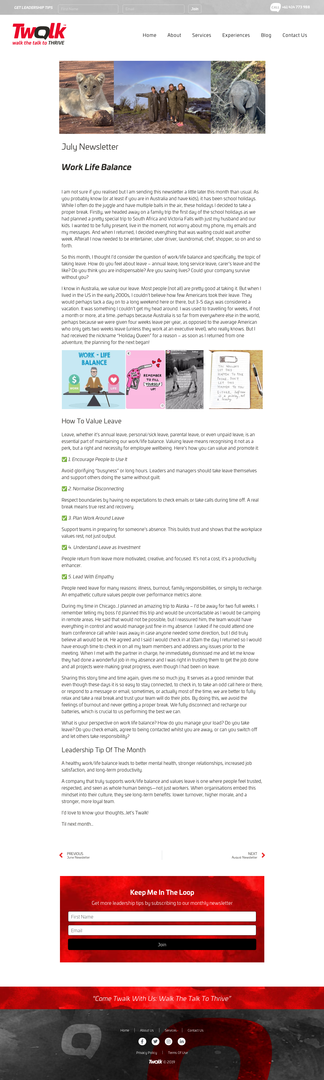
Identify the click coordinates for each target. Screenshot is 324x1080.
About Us (147, 1030)
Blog (266, 34)
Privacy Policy (146, 1052)
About (174, 34)
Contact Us (295, 34)
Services (201, 34)
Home (149, 34)
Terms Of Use (178, 1052)
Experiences (236, 34)
